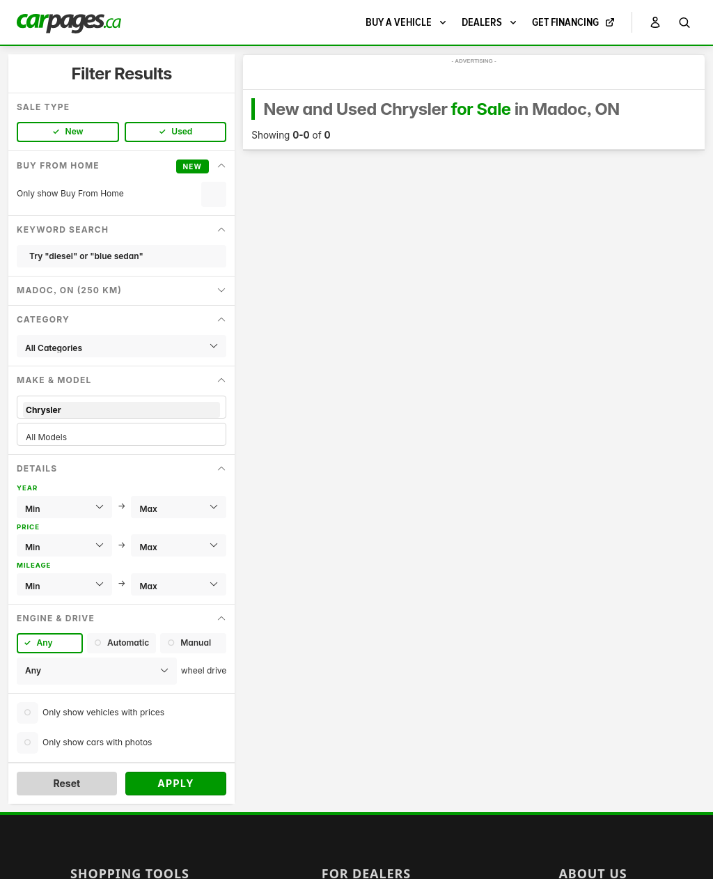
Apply (175, 783)
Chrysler (121, 410)
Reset (66, 783)
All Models (121, 437)
